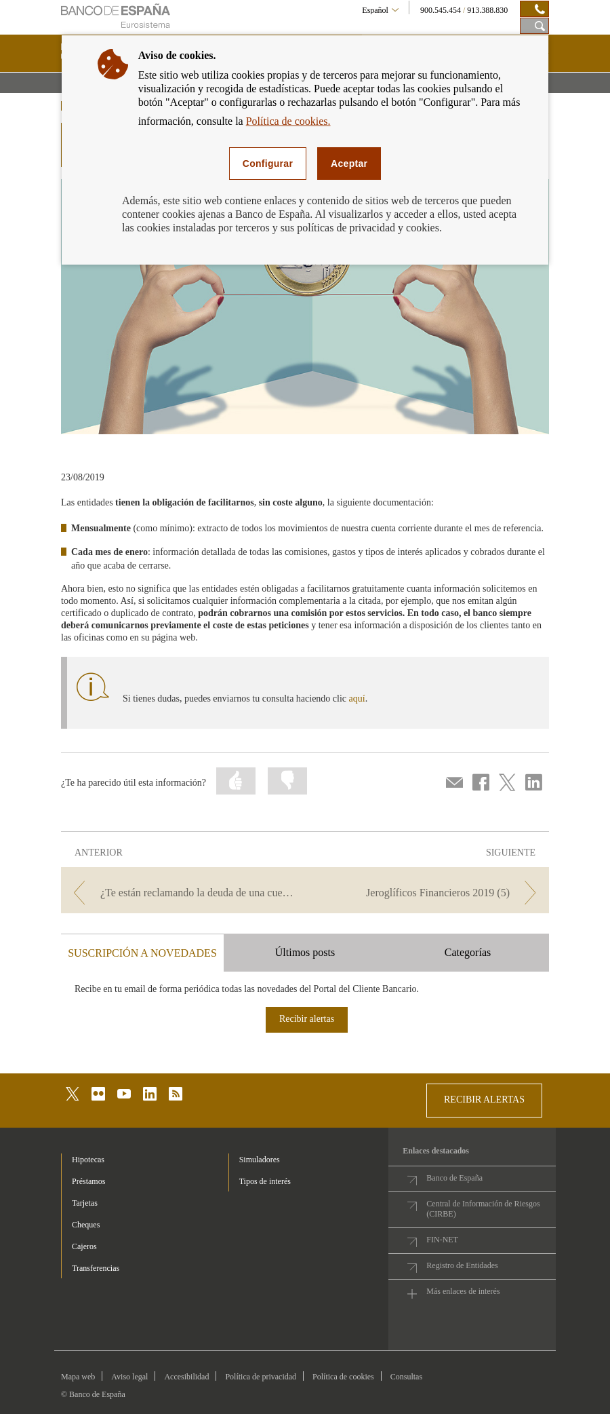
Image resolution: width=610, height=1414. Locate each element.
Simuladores (259, 1159)
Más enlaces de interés (463, 1291)
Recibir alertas (306, 1019)
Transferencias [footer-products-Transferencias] (95, 1268)
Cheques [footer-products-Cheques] (86, 1224)
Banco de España (454, 1178)
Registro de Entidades (461, 1265)
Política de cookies (343, 1376)
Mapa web (78, 1376)
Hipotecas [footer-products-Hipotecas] (88, 1159)
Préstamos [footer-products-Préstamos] (88, 1181)
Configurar (268, 163)
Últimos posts (305, 952)
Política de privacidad (260, 1376)
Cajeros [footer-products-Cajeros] (84, 1246)
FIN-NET (442, 1239)
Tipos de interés (265, 1181)
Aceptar (349, 163)
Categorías (468, 952)
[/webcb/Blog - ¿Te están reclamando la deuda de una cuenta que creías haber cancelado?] (182, 892)
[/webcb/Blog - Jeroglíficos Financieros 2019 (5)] (428, 892)
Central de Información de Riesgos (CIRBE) (483, 1209)
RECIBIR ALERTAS (484, 1099)
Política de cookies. (288, 121)
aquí (357, 698)
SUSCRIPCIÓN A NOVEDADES (142, 953)
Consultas (406, 1376)
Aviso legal (129, 1376)
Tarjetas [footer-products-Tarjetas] (85, 1203)
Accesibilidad (186, 1376)
